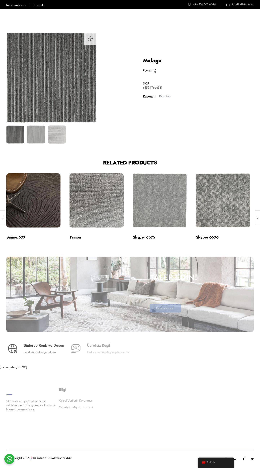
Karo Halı (186, 51)
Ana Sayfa (151, 51)
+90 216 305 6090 (204, 4)
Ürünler (170, 51)
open (90, 38)
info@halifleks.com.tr (243, 4)
